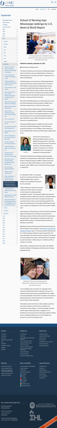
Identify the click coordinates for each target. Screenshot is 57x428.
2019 (4, 219)
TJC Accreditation (43, 374)
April (5, 48)
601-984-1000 (14, 416)
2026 (4, 27)
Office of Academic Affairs (26, 339)
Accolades (5, 23)
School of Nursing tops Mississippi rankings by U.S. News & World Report (10, 182)
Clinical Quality (42, 336)
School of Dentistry (24, 343)
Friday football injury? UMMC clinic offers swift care (10, 146)
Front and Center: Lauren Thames (10, 86)
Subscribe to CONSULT (25, 370)
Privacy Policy (42, 372)
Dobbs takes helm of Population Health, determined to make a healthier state (9, 160)
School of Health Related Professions (26, 348)
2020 (4, 216)
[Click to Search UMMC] (52, 2)
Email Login (4, 334)
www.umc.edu (4, 413)
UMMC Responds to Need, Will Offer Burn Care (10, 194)
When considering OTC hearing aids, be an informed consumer (10, 176)
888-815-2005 (14, 418)
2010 (4, 239)
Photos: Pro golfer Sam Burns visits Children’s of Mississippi (10, 135)
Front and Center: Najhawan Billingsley (9, 166)
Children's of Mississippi (44, 334)
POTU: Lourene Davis (9, 117)
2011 (4, 237)
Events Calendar (24, 366)
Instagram (23, 378)
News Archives (6, 21)
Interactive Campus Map (7, 338)
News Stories (24, 2)
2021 (4, 214)
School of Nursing (24, 352)
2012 (4, 234)
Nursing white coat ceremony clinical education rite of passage (10, 153)
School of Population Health (26, 354)
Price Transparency (43, 342)
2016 (4, 225)
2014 (4, 230)
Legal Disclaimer (43, 368)
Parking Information (6, 344)
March (5, 45)
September (6, 62)
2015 (4, 228)
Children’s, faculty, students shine (9, 170)
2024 (4, 32)
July (5, 57)
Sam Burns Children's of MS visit (10, 121)
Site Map (3, 346)
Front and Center (6, 25)
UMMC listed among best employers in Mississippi (10, 101)
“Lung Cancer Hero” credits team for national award (10, 189)
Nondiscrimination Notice (45, 370)
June (5, 54)
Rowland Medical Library (26, 341)
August (5, 59)
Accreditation (23, 332)
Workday (3, 348)
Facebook (23, 372)
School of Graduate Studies (26, 345)
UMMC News (23, 368)
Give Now (3, 336)
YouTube (23, 376)
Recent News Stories (7, 18)
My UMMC (3, 342)
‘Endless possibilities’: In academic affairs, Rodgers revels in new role (11, 81)
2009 (4, 241)
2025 (4, 30)
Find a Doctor (42, 338)
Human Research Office (6, 366)
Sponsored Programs (6, 373)
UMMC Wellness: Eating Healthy (10, 130)
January (5, 39)
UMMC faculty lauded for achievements (10, 105)
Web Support (42, 376)
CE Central (3, 332)
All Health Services (43, 332)
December (6, 212)
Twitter (22, 374)
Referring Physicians (44, 344)
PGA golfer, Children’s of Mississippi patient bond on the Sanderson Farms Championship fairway (10, 200)
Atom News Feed (25, 384)
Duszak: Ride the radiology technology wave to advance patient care (10, 112)
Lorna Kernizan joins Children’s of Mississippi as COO (10, 75)
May (5, 51)
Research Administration (7, 371)
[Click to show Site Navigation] (55, 2)
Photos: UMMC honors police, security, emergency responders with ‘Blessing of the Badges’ (10, 94)
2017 (4, 223)
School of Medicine (24, 350)
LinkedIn (23, 380)
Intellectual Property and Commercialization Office (7, 369)
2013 (4, 232)
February (6, 42)
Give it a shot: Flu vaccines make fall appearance (11, 125)
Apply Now (22, 334)
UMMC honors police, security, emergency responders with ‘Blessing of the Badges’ (10, 68)
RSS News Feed (24, 382)
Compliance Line (43, 364)
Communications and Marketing (27, 364)
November (6, 209)
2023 (4, 34)
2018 (4, 221)
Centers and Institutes (6, 364)
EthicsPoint (42, 366)
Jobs (2, 340)
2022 (4, 37)
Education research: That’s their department (10, 141)
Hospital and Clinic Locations (46, 340)
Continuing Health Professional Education (27, 337)
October (5, 206)
